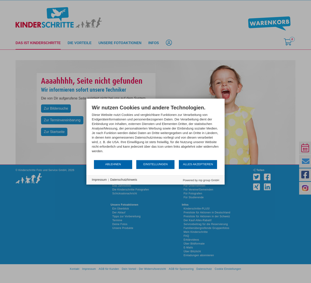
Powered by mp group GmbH (201, 180)
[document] (155, 132)
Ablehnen (113, 164)
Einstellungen (155, 164)
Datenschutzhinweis (123, 180)
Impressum (99, 180)
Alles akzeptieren (198, 164)
